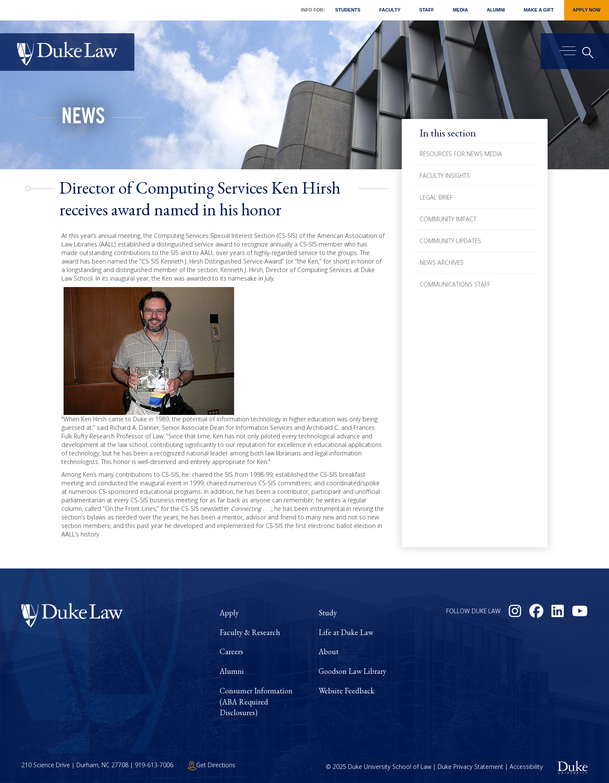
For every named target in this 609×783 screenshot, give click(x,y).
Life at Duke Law (346, 632)
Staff (426, 9)
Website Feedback (346, 691)
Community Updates (450, 241)
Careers (231, 651)
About (329, 651)
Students (347, 9)
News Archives (442, 262)
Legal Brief (436, 197)
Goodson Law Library (352, 671)
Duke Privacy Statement (470, 767)
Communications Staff (455, 284)
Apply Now (586, 9)
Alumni (496, 9)
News (83, 118)
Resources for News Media (461, 154)
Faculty (389, 9)
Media (460, 9)
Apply (229, 613)
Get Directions (211, 765)
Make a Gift (539, 9)
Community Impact (448, 219)
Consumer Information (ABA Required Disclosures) (256, 701)
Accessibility (526, 767)
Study (328, 613)
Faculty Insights (445, 175)
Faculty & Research (250, 632)
